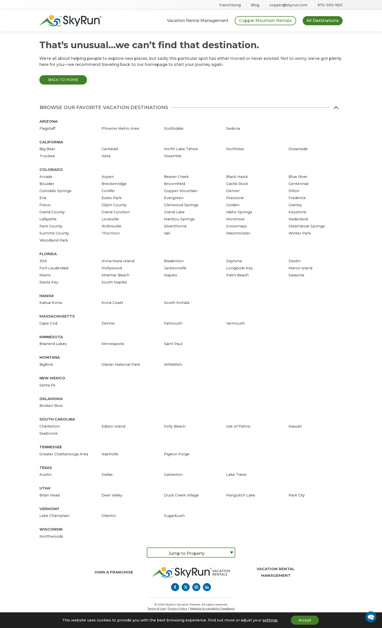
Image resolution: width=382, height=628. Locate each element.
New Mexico (52, 378)
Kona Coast (112, 302)
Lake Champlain (54, 515)
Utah (44, 488)
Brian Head (49, 495)
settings (270, 620)
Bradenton (174, 261)
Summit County (54, 233)
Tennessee (50, 447)
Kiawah (295, 426)
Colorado (51, 169)
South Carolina (57, 419)
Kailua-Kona (50, 302)
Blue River (298, 176)
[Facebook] (175, 587)
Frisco (45, 205)
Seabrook (48, 433)
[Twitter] (186, 587)
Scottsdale (173, 128)
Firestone (235, 198)
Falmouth (173, 323)
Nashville (110, 454)
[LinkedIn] (207, 587)
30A (43, 261)
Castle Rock (237, 183)
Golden (233, 205)
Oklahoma (51, 399)
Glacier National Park (121, 364)
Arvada (45, 176)
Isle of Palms (238, 426)
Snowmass (236, 226)
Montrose (235, 219)
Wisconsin (50, 529)
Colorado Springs (55, 191)
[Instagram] (196, 587)
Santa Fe (47, 385)
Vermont (49, 509)
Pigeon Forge (176, 454)
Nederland (298, 219)
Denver (233, 191)
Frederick (297, 198)
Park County (50, 226)
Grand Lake (174, 212)
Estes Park (112, 198)
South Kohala (176, 302)
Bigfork (46, 364)
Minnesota (51, 337)
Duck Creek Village (181, 495)
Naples (170, 275)
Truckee (47, 156)
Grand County (52, 212)
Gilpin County (114, 205)
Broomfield (174, 183)
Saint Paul (173, 344)
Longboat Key (239, 268)
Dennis (108, 323)
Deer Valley (112, 495)
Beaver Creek (176, 176)
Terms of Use (156, 608)
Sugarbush (174, 515)
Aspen (108, 176)
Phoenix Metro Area (120, 128)
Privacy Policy (177, 608)
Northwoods (51, 536)
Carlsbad (110, 149)
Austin (45, 474)
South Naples (114, 282)
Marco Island (300, 268)
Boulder (46, 183)
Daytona (234, 261)
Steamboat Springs (307, 226)
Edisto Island (113, 426)
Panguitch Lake (240, 495)
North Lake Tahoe (181, 149)
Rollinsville (111, 226)
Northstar (235, 149)
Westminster (238, 233)
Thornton (111, 233)
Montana (49, 357)
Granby (295, 205)
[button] (370, 616)
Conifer (108, 191)
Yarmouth (235, 323)
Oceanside (298, 149)
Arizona (48, 121)
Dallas (107, 474)
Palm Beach (237, 275)
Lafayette (48, 219)
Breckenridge (114, 183)
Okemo (109, 515)
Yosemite (172, 156)
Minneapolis (113, 344)
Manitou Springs (179, 219)
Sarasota (296, 275)
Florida (48, 254)
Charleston (49, 426)
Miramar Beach (115, 275)
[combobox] (191, 552)
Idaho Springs (239, 212)
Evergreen (173, 198)
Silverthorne (175, 226)
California (51, 142)
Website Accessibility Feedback (212, 608)
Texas (45, 467)
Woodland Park (53, 240)
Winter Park (300, 233)
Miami (45, 275)
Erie (42, 198)
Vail (167, 233)
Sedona (233, 128)
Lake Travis (236, 474)
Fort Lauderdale (54, 268)
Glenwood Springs (181, 205)
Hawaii (46, 296)
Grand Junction (116, 212)
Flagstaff (47, 128)
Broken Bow (51, 405)
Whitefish (173, 364)
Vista (106, 156)
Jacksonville (175, 268)
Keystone (297, 212)
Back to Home (63, 79)
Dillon (294, 191)
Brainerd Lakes (53, 344)
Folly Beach (174, 426)
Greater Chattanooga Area (63, 454)
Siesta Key (48, 282)
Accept (304, 620)
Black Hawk (237, 176)
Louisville (110, 219)
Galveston (173, 474)
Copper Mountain (180, 191)
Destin (295, 261)
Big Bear (47, 149)
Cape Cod (48, 323)
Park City (297, 495)
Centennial (298, 183)
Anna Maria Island (118, 261)
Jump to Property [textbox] (187, 553)
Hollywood (112, 268)
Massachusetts (57, 316)
